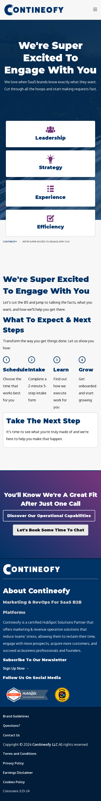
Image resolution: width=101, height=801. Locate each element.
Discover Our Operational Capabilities (49, 515)
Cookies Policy (14, 782)
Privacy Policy (13, 763)
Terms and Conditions (19, 754)
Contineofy (10, 241)
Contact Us (11, 735)
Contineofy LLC (45, 744)
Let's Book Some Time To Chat (50, 530)
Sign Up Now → (16, 668)
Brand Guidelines (16, 716)
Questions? (11, 726)
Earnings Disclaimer (18, 773)
